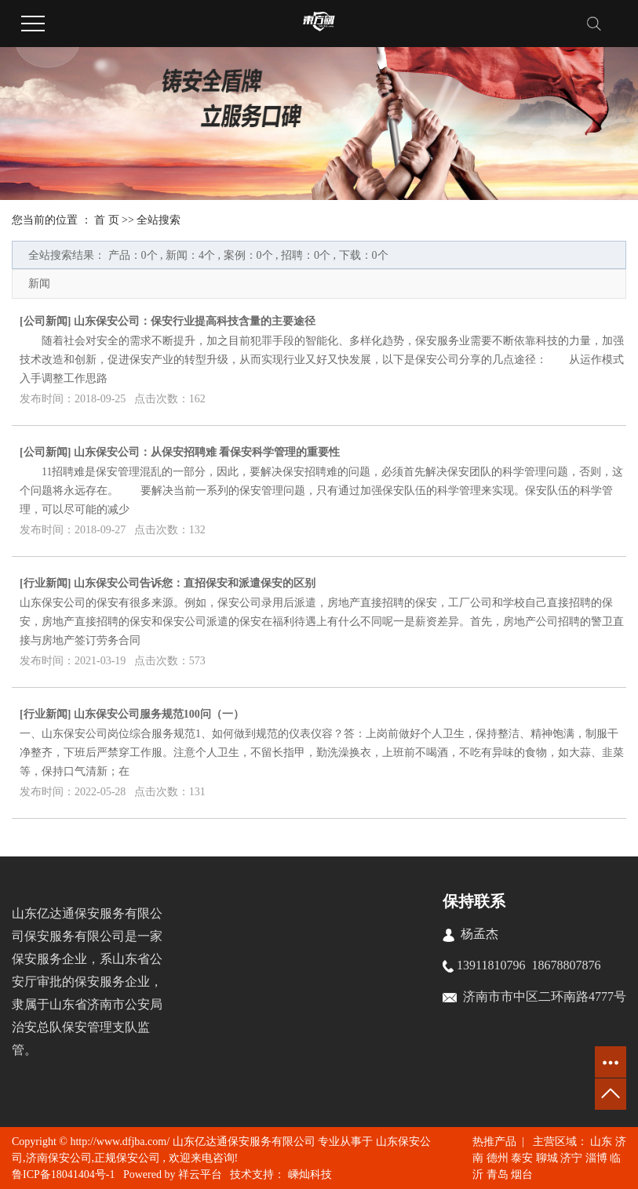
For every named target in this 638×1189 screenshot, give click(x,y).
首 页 (106, 220)
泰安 (522, 1158)
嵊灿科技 (308, 1174)
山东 (601, 1141)
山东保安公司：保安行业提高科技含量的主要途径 (194, 321)
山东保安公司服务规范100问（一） (159, 714)
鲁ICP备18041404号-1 (63, 1174)
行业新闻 (45, 583)
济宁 (571, 1158)
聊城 (547, 1158)
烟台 (522, 1174)
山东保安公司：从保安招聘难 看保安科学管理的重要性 (207, 452)
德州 (498, 1158)
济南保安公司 (59, 1158)
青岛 (498, 1174)
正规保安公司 (127, 1158)
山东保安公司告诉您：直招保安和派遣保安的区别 (194, 583)
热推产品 (494, 1141)
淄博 (596, 1158)
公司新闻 (45, 321)
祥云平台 (200, 1174)
